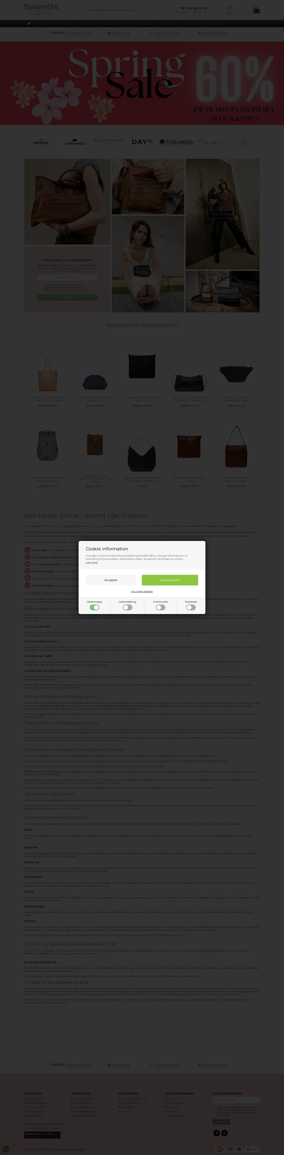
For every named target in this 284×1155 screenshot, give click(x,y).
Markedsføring (127, 605)
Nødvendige (94, 605)
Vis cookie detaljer (142, 591)
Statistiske (191, 605)
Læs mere (92, 562)
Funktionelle (160, 605)
